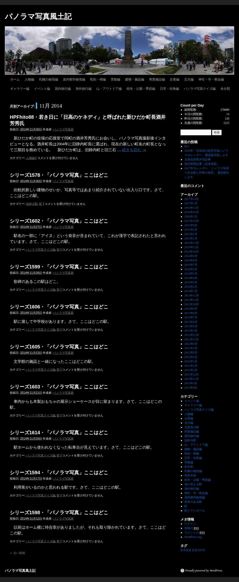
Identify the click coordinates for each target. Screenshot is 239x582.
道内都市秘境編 (74, 79)
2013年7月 (191, 317)
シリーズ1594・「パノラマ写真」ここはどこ (59, 472)
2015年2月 (191, 234)
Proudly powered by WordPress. (204, 570)
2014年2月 (191, 286)
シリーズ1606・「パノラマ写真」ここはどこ (59, 306)
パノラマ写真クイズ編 (200, 88)
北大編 (189, 79)
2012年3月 (191, 361)
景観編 (115, 79)
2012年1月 (191, 370)
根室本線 (190, 475)
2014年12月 (191, 243)
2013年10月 (191, 304)
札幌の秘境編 (48, 79)
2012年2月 (191, 365)
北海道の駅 (191, 427)
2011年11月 (191, 379)
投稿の (191, 528)
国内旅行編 (63, 88)
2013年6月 (191, 322)
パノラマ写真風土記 (38, 16)
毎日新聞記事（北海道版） (201, 164)
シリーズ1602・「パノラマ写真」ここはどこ (59, 221)
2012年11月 (191, 339)
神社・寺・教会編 (211, 79)
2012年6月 (191, 352)
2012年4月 (191, 357)
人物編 (29, 79)
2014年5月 (191, 273)
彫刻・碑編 (98, 79)
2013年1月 (191, 330)
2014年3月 (191, 282)
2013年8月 (191, 313)
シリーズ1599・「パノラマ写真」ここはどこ (59, 266)
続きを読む (134, 150)
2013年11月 (191, 300)
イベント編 (42, 88)
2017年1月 (191, 203)
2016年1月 (191, 216)
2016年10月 (191, 212)
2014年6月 (191, 269)
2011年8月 (191, 387)
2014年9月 (191, 256)
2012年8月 (191, 343)
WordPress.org (192, 537)
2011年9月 (191, 383)
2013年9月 (191, 308)
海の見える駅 (193, 484)
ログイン (190, 523)
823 (186, 146)
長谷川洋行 (198, 550)
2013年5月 (191, 326)
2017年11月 (191, 199)
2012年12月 (191, 335)
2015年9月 (191, 225)
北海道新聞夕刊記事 (199, 159)
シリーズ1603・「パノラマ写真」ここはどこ (59, 386)
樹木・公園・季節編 (141, 88)
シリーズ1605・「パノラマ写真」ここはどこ (59, 346)
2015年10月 (191, 221)
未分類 (225, 88)
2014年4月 (191, 278)
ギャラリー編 (19, 88)
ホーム (15, 79)
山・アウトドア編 (109, 88)
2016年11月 (191, 207)
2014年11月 (191, 247)
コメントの (194, 532)
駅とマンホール (194, 510)
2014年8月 (191, 260)
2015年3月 (191, 229)
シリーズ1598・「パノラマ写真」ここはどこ (59, 512)
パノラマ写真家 (63, 129)
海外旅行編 (83, 88)
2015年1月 (191, 238)
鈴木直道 (185, 550)
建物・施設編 (134, 79)
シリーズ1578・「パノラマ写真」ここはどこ (59, 175)
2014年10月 (191, 251)
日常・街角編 (169, 88)
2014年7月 (191, 264)
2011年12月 (191, 374)
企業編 (174, 79)
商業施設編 (157, 79)
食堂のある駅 (193, 501)
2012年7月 (191, 348)
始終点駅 (32, 204)
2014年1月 (191, 291)
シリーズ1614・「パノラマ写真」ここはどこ (59, 432)
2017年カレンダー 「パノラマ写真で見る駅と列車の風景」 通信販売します (206, 173)
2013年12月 (191, 295)
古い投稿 (17, 553)
